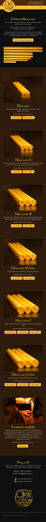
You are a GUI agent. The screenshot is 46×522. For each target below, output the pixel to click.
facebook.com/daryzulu (24, 479)
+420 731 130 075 (38, 2)
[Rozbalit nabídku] (41, 7)
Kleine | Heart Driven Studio (17, 515)
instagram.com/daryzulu (24, 481)
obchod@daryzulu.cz (37, 3)
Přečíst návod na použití (23, 40)
